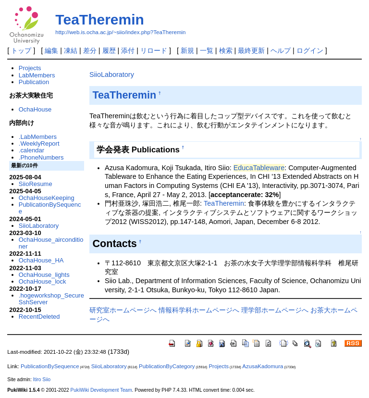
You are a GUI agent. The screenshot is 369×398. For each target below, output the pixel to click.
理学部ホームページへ (274, 310)
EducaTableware (259, 168)
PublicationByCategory (167, 366)
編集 (51, 50)
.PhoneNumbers (41, 157)
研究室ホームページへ (123, 310)
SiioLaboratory (111, 74)
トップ (21, 50)
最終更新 (251, 50)
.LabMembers (38, 136)
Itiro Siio (41, 379)
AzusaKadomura (262, 366)
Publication (34, 82)
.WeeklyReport (39, 143)
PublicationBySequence (50, 208)
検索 (226, 50)
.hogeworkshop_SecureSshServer (51, 299)
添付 (128, 50)
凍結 (70, 50)
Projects (30, 68)
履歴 (109, 50)
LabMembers (37, 75)
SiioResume (35, 183)
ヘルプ (281, 50)
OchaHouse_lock (42, 281)
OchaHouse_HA (41, 260)
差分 (90, 50)
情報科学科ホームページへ (199, 310)
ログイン (309, 50)
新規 (187, 50)
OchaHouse (35, 109)
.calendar (31, 150)
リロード (153, 50)
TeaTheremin (99, 19)
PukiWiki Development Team (101, 390)
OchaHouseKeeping (46, 197)
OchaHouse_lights (44, 274)
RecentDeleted (39, 316)
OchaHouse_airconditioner (51, 243)
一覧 (206, 50)
